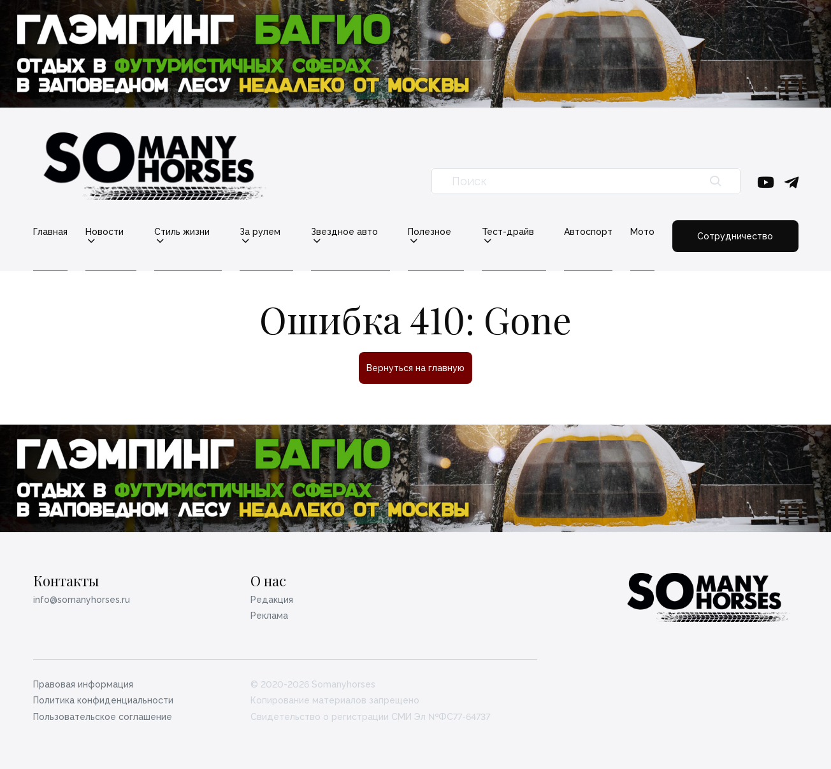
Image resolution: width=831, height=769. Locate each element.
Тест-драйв (508, 232)
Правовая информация (83, 684)
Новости (104, 232)
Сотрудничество (735, 236)
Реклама (269, 615)
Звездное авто (344, 232)
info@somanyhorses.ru (81, 600)
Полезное (429, 232)
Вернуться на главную (415, 368)
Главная (50, 231)
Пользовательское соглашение (102, 717)
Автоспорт (588, 231)
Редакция (271, 600)
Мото (642, 231)
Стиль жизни (182, 232)
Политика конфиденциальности (103, 700)
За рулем (260, 232)
